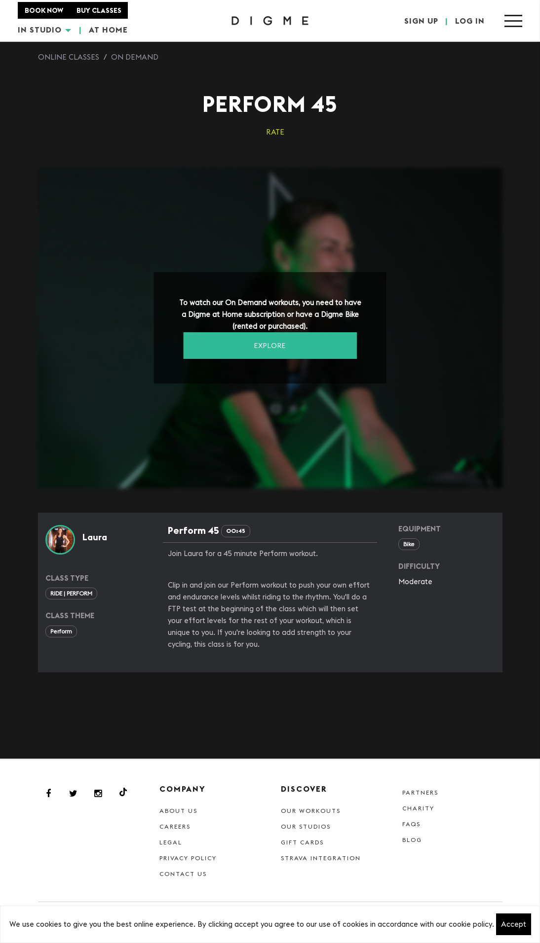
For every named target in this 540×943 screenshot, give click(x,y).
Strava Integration (321, 858)
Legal (170, 842)
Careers (175, 826)
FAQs (411, 824)
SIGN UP (421, 21)
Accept (513, 924)
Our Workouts (311, 810)
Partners (420, 792)
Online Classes (68, 57)
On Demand (134, 57)
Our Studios (306, 826)
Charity (418, 808)
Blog (412, 839)
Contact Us (183, 873)
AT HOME (108, 30)
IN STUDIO (44, 30)
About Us (178, 810)
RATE (275, 132)
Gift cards (302, 842)
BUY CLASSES (99, 10)
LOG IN (470, 21)
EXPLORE (270, 345)
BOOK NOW (44, 10)
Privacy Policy (188, 858)
